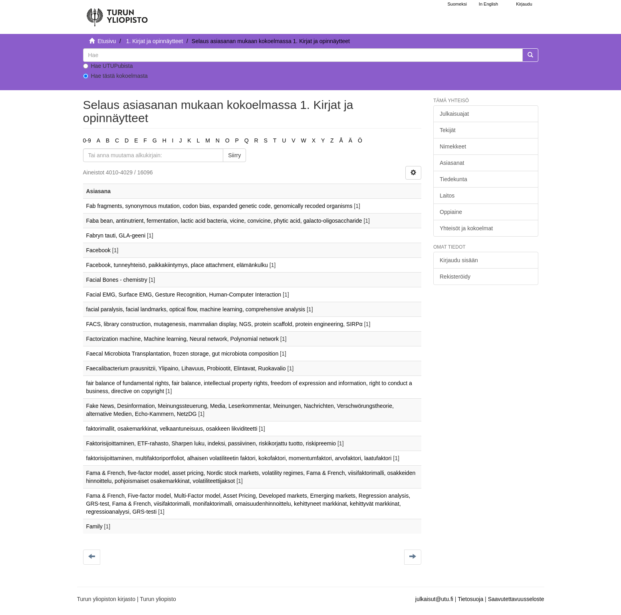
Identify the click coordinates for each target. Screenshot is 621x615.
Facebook (98, 250)
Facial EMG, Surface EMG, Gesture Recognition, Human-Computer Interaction (184, 294)
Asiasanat (452, 163)
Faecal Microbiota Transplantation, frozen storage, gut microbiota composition (182, 353)
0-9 (87, 140)
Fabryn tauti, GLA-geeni (116, 235)
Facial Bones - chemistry (116, 280)
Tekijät (448, 130)
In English (488, 4)
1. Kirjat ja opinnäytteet (154, 41)
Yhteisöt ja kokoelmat (466, 228)
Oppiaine (451, 212)
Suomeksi (457, 4)
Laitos (447, 195)
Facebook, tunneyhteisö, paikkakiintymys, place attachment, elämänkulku (177, 265)
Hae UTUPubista (108, 66)
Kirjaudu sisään (459, 260)
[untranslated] (303, 55)
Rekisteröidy (455, 276)
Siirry (234, 155)
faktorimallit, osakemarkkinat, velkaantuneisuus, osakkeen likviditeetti (172, 428)
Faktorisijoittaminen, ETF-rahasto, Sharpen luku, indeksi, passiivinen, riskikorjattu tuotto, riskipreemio (211, 443)
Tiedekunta (453, 179)
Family (94, 526)
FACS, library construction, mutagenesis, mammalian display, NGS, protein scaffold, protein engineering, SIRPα (224, 324)
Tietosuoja (470, 599)
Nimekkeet (453, 146)
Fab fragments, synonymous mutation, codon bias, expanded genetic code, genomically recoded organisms (219, 206)
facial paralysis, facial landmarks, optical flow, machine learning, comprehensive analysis (196, 309)
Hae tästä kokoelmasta (115, 76)
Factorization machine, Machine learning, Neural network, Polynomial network (182, 339)
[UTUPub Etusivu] (117, 14)
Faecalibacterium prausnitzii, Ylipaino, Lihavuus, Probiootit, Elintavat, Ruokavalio (186, 368)
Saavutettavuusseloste (516, 599)
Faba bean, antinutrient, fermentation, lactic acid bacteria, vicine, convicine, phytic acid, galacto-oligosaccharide (224, 221)
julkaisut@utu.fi (434, 599)
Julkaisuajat (454, 114)
